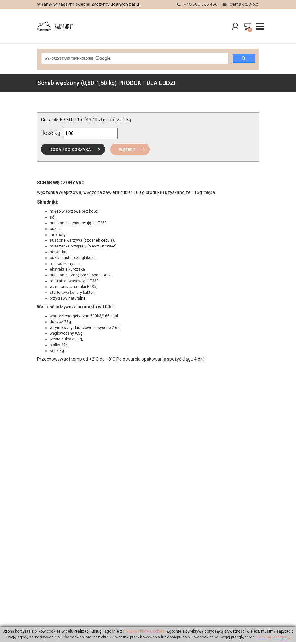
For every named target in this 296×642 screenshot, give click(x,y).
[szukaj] (134, 58)
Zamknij (263, 637)
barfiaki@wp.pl (241, 4)
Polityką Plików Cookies (144, 631)
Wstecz (127, 149)
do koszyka (70, 149)
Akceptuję (281, 637)
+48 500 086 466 (197, 4)
